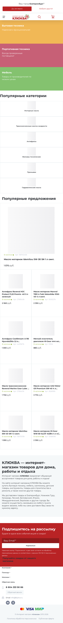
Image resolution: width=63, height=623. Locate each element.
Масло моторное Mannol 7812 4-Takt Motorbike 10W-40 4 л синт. (47, 294)
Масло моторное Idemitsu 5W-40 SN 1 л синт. (14, 432)
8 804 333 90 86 (14, 587)
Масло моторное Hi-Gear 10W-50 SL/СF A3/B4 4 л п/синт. (46, 433)
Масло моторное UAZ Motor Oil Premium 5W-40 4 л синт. (47, 388)
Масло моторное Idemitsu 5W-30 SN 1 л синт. (29, 259)
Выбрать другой (46, 9)
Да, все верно (17, 9)
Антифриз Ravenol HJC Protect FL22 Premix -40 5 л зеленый (15, 294)
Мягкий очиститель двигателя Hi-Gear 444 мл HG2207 (46, 341)
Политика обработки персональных (22, 619)
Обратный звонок (15, 592)
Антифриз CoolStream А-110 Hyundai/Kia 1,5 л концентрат (15, 341)
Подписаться (30, 546)
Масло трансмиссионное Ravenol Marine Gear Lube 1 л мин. (15, 388)
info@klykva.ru (17, 598)
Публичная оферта (46, 619)
